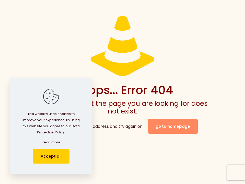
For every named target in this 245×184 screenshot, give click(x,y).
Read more (51, 142)
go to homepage (173, 126)
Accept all (51, 156)
